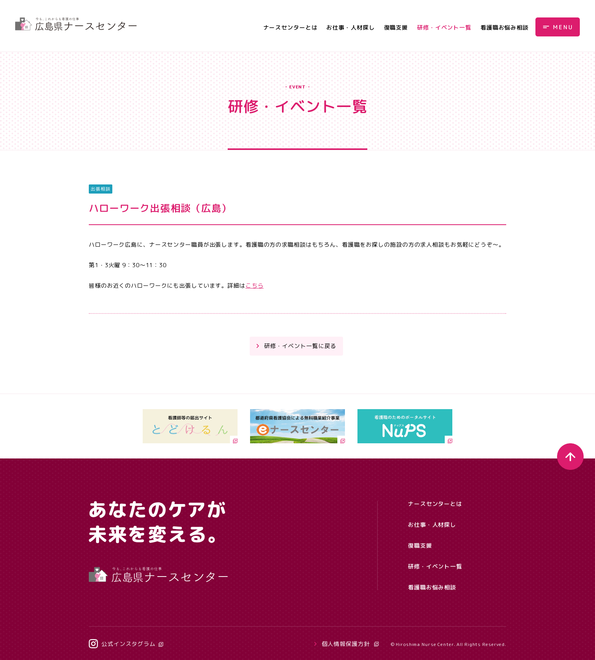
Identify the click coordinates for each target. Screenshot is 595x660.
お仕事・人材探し (350, 27)
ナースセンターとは (290, 27)
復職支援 (396, 27)
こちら (255, 286)
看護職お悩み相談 (504, 27)
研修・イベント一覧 (444, 27)
